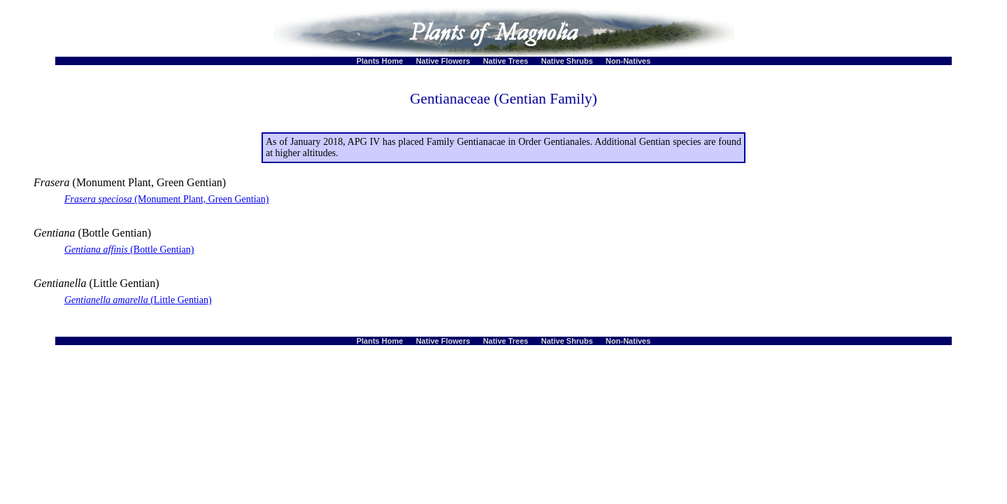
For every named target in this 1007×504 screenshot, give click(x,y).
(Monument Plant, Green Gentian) (166, 199)
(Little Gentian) (138, 300)
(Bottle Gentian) (129, 249)
